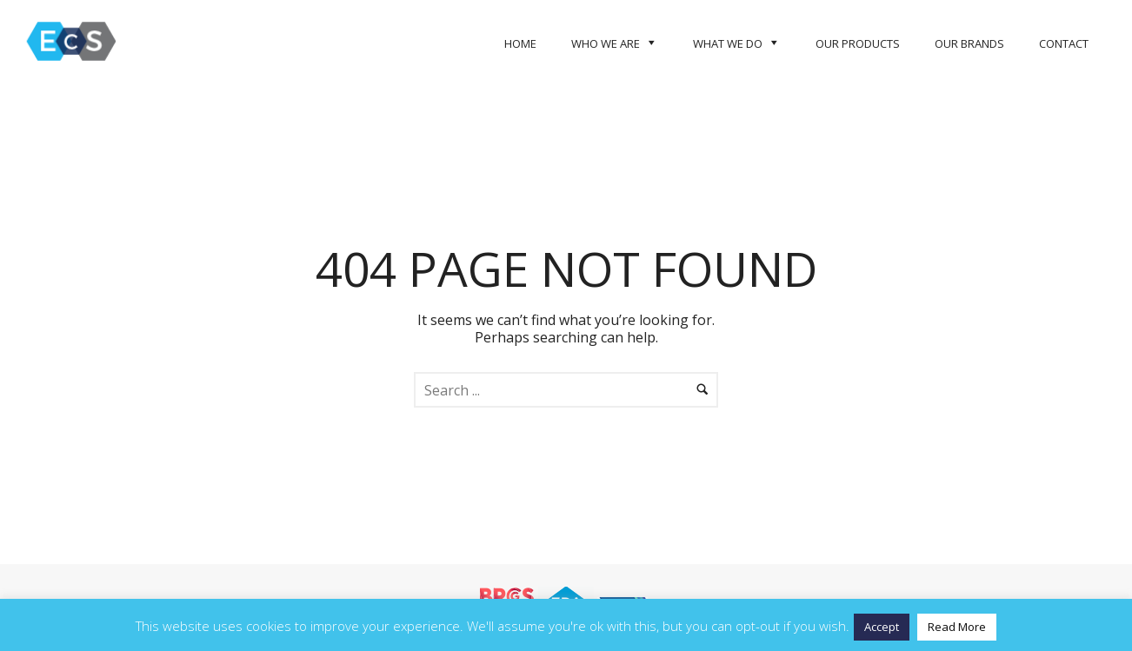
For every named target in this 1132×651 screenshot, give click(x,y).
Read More (957, 626)
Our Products (858, 43)
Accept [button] (881, 626)
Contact (1064, 43)
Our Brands (969, 43)
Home (520, 43)
